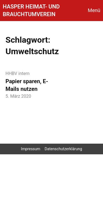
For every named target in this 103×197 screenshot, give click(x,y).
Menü (94, 10)
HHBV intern (17, 73)
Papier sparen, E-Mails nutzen (26, 85)
